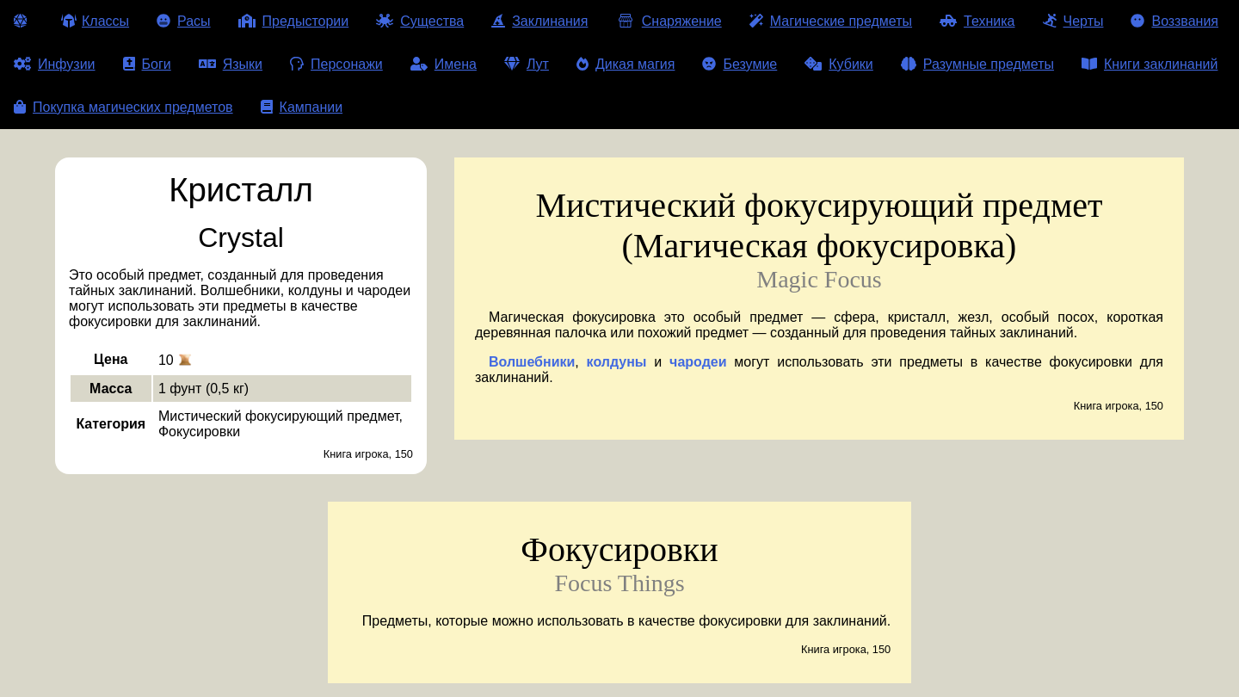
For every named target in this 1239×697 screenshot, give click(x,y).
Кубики (838, 64)
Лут (526, 64)
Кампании (302, 107)
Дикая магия (625, 64)
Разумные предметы (977, 64)
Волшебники (532, 362)
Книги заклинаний (1149, 64)
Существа (420, 21)
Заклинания (539, 21)
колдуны (617, 362)
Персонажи (336, 64)
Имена (443, 64)
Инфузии (55, 64)
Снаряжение (668, 21)
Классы (95, 21)
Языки (230, 64)
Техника (977, 21)
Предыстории (293, 21)
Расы (184, 21)
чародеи (697, 362)
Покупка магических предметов (123, 107)
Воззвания (1174, 21)
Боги (147, 64)
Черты (1073, 21)
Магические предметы (830, 21)
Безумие (739, 64)
